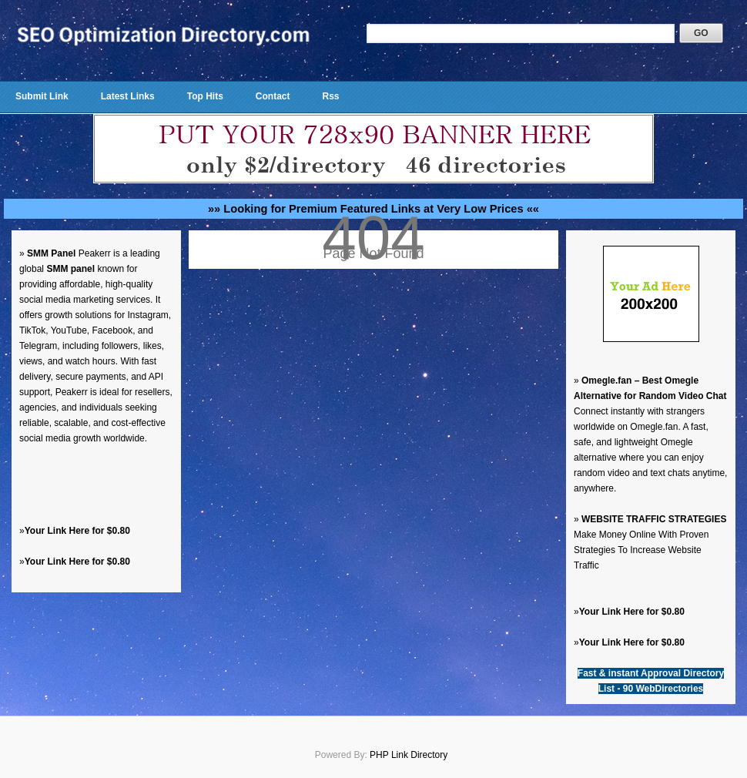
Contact (273, 96)
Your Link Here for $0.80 (77, 530)
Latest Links (128, 96)
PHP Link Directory (408, 754)
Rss (330, 96)
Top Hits (205, 96)
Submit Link (42, 96)
